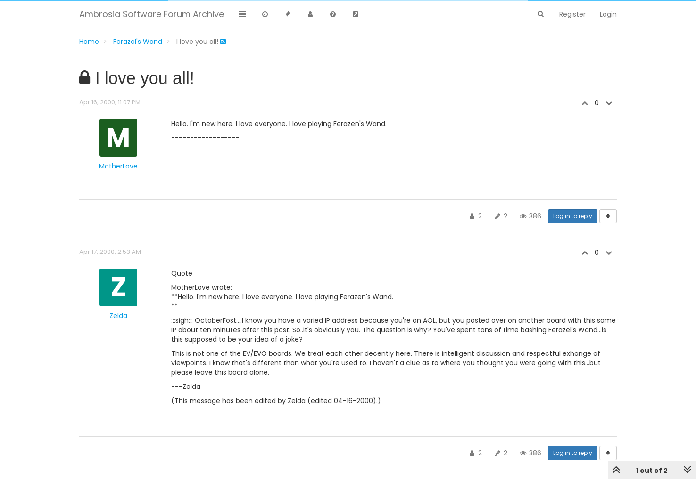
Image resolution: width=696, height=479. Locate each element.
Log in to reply (572, 216)
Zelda (118, 315)
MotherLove (118, 166)
